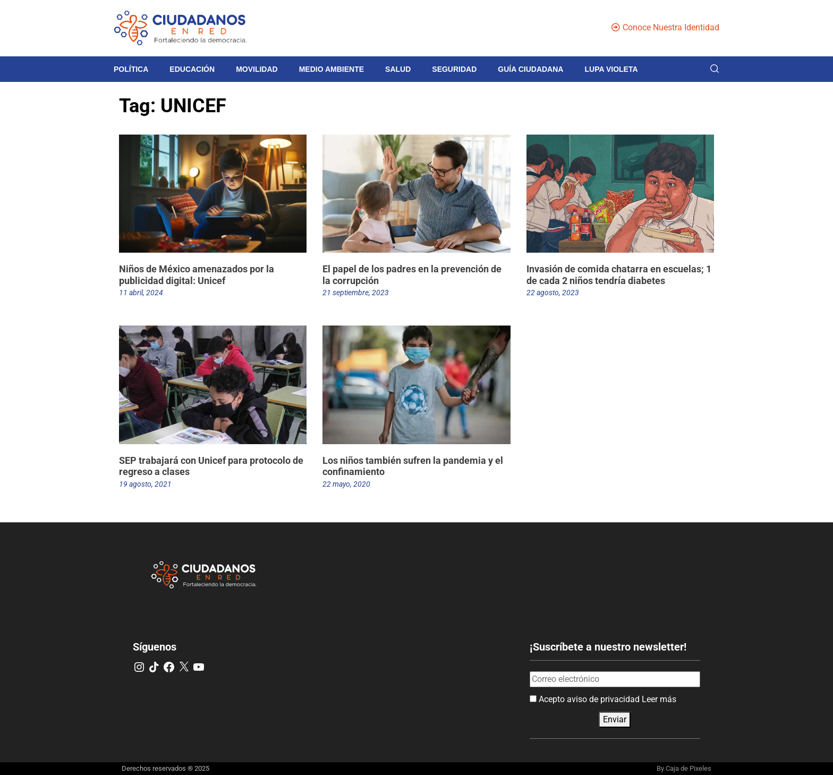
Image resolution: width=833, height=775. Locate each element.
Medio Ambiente (331, 69)
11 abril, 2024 (141, 292)
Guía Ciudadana (530, 69)
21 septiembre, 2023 (355, 292)
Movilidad (257, 69)
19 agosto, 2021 (145, 484)
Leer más (659, 699)
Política (131, 69)
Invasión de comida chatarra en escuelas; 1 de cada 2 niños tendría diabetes (618, 274)
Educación (192, 69)
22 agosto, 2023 (552, 292)
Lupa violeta (611, 69)
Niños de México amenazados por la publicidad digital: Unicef (196, 274)
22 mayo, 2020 (346, 484)
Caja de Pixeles (688, 768)
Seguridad (454, 69)
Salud (398, 69)
